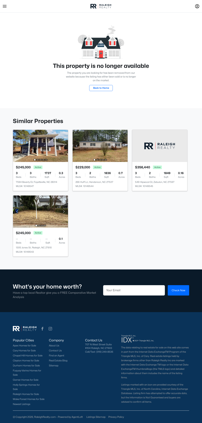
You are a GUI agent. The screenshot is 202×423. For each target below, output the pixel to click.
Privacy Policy (116, 416)
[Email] (134, 290)
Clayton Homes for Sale (26, 360)
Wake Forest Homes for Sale (28, 399)
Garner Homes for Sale (25, 379)
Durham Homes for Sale (26, 365)
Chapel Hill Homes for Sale (27, 355)
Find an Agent (56, 355)
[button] (4, 6)
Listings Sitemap (95, 416)
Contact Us (55, 350)
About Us (54, 345)
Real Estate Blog (58, 360)
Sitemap (53, 365)
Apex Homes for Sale (24, 345)
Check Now (178, 290)
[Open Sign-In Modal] (197, 6)
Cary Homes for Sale (24, 350)
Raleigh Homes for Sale (26, 394)
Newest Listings (21, 404)
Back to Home (101, 87)
